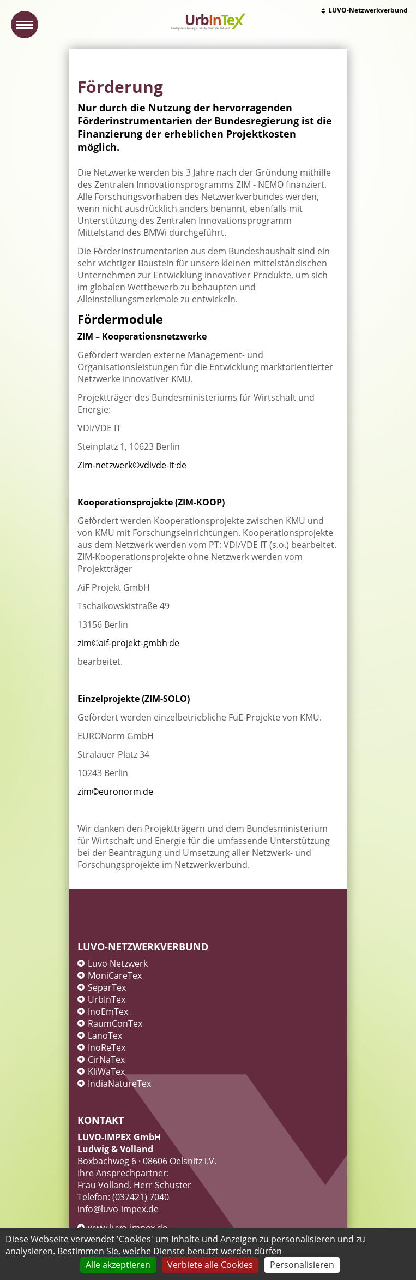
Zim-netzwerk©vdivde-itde (131, 465)
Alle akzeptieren (118, 1265)
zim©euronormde (115, 791)
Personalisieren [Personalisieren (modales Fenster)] (302, 1265)
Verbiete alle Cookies (210, 1265)
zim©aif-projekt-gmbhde (128, 643)
